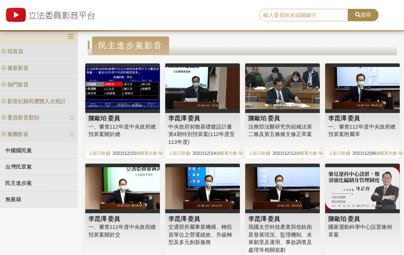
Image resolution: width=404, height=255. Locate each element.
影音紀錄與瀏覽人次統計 (33, 101)
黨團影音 (15, 134)
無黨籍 (13, 199)
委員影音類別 (20, 117)
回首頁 (12, 51)
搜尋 (363, 15)
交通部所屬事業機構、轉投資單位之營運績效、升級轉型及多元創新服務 (200, 234)
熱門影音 (15, 84)
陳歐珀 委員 (104, 118)
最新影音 (15, 68)
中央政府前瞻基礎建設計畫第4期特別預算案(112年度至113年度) (201, 134)
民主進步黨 (18, 183)
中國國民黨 (18, 150)
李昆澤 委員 (184, 118)
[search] (303, 15)
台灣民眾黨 (18, 167)
